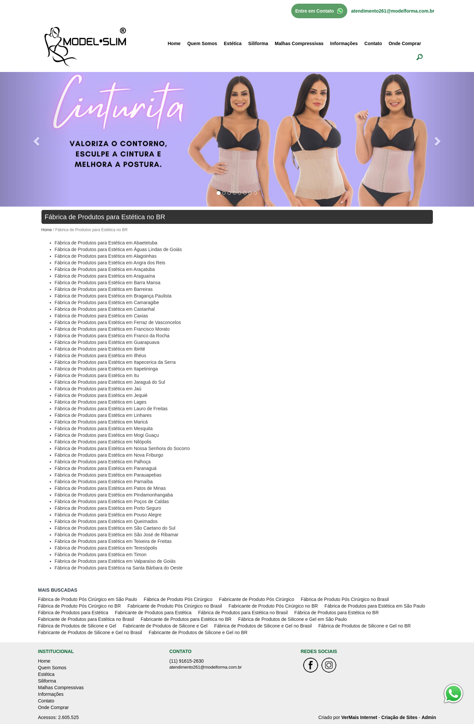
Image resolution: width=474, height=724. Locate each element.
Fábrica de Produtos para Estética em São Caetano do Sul (115, 528)
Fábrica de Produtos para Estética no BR (336, 612)
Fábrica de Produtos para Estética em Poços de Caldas (112, 501)
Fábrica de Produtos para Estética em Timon (101, 554)
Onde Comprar (404, 43)
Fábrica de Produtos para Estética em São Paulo (374, 606)
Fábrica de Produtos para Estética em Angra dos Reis (110, 262)
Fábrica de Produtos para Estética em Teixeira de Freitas (113, 541)
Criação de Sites (399, 717)
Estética (233, 43)
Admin (429, 717)
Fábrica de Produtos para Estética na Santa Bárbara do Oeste (119, 567)
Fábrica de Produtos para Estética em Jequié (101, 395)
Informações (344, 43)
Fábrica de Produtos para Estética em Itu (97, 375)
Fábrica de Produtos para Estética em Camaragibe (107, 302)
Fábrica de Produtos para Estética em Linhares (103, 415)
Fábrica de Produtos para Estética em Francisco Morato (112, 329)
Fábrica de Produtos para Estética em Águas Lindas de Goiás (118, 249)
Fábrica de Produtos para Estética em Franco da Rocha (112, 335)
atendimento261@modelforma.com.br (393, 11)
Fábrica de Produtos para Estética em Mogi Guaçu (107, 435)
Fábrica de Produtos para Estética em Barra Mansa (108, 282)
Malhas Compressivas (299, 43)
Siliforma (258, 43)
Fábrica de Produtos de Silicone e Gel (77, 625)
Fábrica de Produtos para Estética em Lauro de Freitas (111, 408)
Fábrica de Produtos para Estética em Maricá (101, 422)
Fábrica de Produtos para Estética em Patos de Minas (110, 488)
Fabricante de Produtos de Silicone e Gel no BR (198, 632)
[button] (35, 139)
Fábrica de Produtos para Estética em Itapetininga (106, 368)
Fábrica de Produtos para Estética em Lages (101, 402)
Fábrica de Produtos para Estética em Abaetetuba (106, 242)
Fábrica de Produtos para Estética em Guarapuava (107, 342)
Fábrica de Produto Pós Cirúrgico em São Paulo (87, 599)
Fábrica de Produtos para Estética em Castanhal (105, 309)
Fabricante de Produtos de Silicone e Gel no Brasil (90, 632)
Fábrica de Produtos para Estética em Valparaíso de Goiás (115, 561)
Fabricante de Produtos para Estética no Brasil (86, 619)
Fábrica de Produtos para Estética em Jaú (98, 388)
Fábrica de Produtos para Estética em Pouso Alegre (108, 514)
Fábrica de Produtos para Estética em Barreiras (104, 289)
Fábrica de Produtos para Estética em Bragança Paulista (113, 295)
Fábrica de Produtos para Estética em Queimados (106, 521)
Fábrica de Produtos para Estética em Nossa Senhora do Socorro (122, 448)
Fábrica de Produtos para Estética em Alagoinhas (106, 256)
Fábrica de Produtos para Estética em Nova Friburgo (109, 455)
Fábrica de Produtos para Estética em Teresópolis (106, 548)
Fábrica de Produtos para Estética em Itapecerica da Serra (115, 362)
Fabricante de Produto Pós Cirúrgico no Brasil (174, 606)
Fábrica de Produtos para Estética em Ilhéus (100, 355)
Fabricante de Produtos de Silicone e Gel (165, 625)
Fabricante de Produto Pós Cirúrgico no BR (273, 606)
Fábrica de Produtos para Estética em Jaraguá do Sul (110, 382)
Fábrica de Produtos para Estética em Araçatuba (105, 269)
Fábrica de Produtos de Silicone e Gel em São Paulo (292, 619)
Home (174, 43)
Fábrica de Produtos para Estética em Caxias (101, 315)
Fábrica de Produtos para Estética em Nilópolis (103, 441)
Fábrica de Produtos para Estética (73, 612)
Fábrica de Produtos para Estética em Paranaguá (106, 468)
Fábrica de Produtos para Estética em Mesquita (104, 428)
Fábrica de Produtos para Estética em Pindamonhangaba (114, 494)
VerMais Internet (359, 717)
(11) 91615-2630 (186, 661)
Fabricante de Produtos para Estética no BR (186, 619)
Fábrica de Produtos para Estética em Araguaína (105, 276)
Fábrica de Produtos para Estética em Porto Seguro (108, 508)
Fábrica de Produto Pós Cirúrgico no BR (79, 606)
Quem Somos (202, 43)
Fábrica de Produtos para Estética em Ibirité (100, 349)
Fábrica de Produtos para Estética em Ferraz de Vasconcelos (118, 322)
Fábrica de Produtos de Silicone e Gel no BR (364, 625)
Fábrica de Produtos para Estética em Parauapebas (108, 475)
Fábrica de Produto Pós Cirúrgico (178, 599)
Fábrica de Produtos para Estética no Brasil (243, 612)
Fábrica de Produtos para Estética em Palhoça (103, 461)
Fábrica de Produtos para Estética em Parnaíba (104, 481)
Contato (373, 43)
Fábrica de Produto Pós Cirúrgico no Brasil (345, 599)
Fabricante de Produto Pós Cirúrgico (256, 599)
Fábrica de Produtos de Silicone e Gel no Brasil (263, 625)
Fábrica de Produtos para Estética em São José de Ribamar (117, 534)
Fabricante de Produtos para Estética (153, 612)
